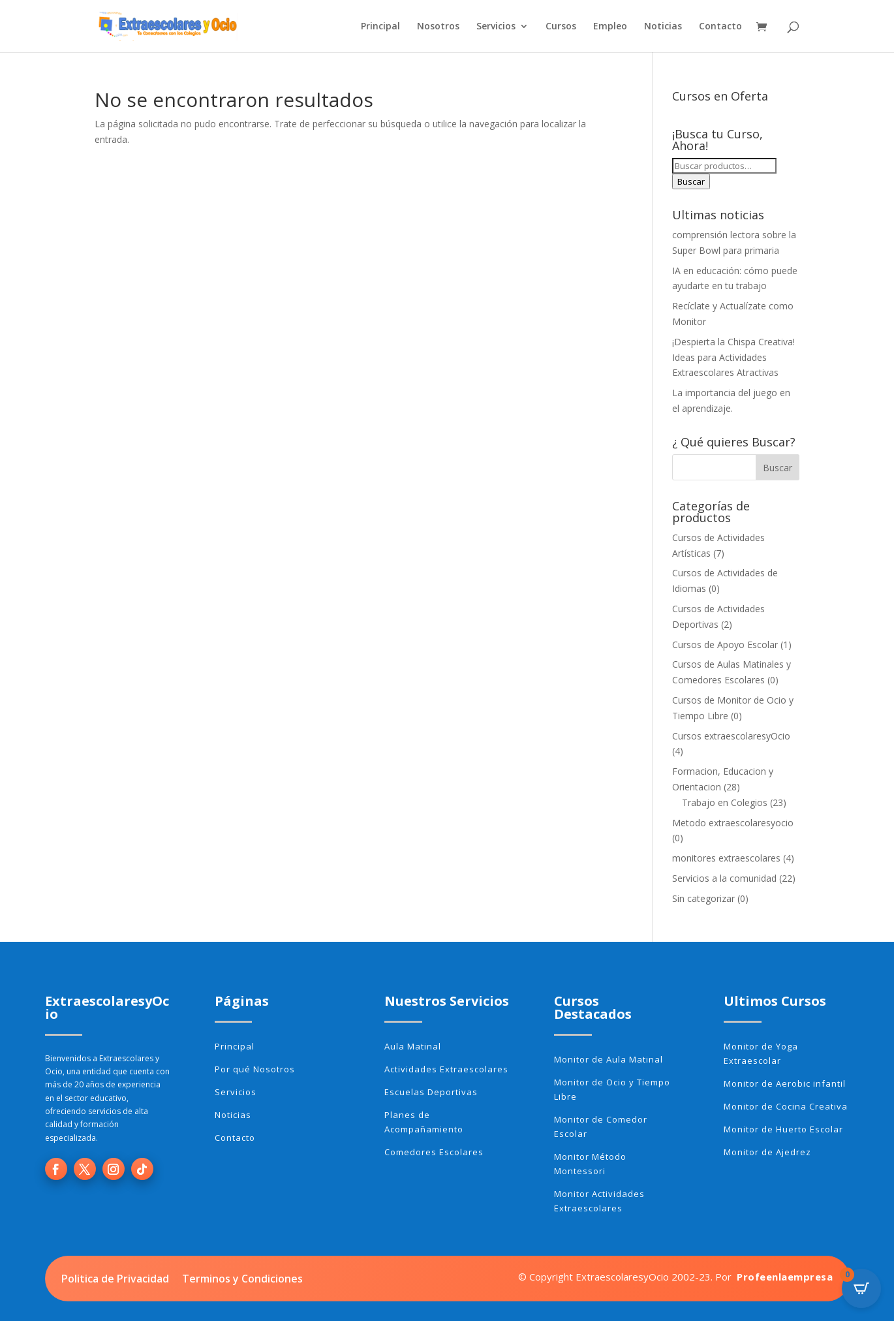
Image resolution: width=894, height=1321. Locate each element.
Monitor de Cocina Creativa (786, 1106)
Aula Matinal (412, 1046)
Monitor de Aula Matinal (608, 1059)
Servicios (496, 27)
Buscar (691, 181)
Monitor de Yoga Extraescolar (761, 1053)
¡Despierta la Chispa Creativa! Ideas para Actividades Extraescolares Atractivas (733, 357)
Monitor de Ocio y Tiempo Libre (612, 1089)
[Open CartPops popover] (861, 1288)
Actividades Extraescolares (446, 1069)
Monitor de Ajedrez (767, 1152)
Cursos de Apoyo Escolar (725, 644)
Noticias (663, 27)
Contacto (720, 27)
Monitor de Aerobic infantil (785, 1083)
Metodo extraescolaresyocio (733, 822)
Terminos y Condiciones (242, 1278)
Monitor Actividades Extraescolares (599, 1201)
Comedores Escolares (434, 1152)
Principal (380, 27)
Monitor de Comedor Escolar (600, 1126)
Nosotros (438, 27)
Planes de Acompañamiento (423, 1122)
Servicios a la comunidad (724, 878)
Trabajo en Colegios (724, 802)
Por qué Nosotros (255, 1069)
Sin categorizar (703, 898)
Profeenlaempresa (785, 1276)
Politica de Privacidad (115, 1278)
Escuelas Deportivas (431, 1092)
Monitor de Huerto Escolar (783, 1129)
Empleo (610, 27)
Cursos (561, 27)
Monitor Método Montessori (590, 1164)
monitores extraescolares (726, 858)
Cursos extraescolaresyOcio (731, 736)
